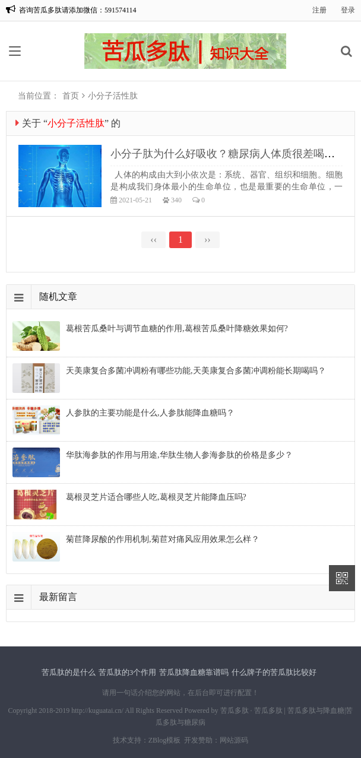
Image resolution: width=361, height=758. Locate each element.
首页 (70, 95)
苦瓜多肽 (234, 710)
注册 (319, 10)
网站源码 (234, 740)
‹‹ (153, 239)
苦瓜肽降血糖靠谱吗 (194, 672)
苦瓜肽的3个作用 (128, 672)
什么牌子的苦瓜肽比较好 (274, 672)
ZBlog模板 (164, 740)
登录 (348, 10)
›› (207, 239)
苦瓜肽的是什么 (69, 672)
